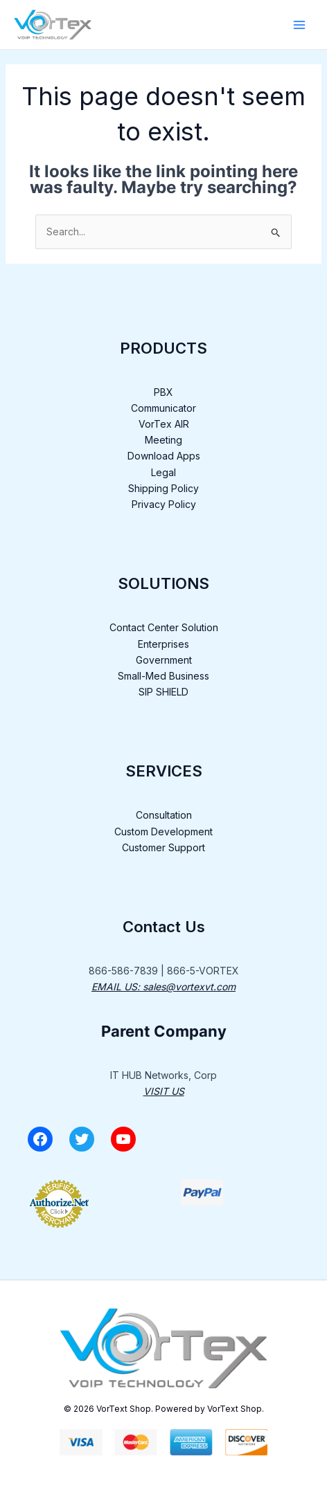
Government (164, 660)
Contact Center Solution (163, 627)
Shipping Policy (163, 488)
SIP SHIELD (163, 692)
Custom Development (163, 831)
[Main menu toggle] (299, 25)
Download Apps (163, 456)
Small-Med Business (163, 676)
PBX (163, 392)
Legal (163, 472)
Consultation (164, 815)
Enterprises (163, 644)
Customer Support (163, 847)
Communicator (163, 408)
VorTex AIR (164, 424)
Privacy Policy (164, 504)
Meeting (163, 440)
